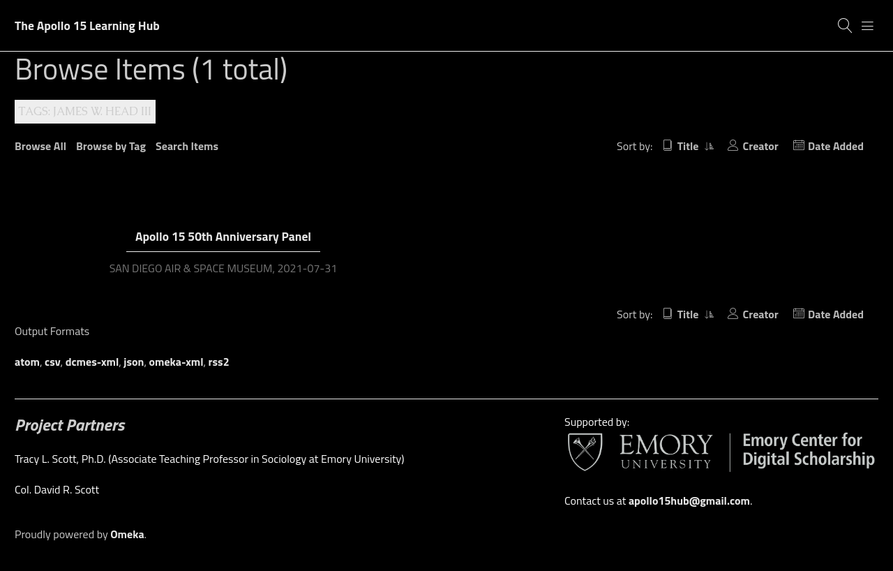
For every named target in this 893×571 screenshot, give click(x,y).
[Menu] (868, 26)
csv (53, 361)
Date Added (836, 146)
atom (27, 361)
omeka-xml (176, 361)
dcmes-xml (92, 361)
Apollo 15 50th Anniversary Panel (223, 236)
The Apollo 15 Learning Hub (87, 25)
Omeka (127, 534)
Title (689, 146)
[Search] (845, 26)
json (133, 361)
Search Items (187, 146)
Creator (761, 146)
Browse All (40, 146)
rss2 (219, 361)
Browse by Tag (111, 146)
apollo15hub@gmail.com (689, 500)
